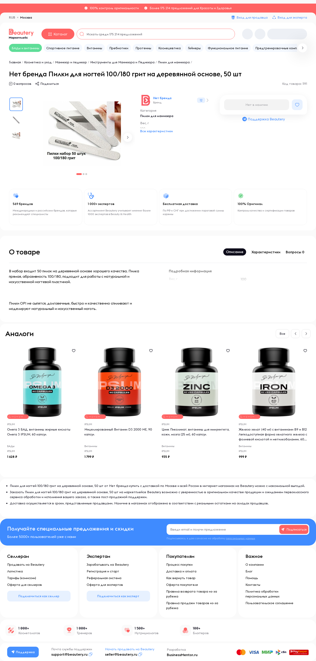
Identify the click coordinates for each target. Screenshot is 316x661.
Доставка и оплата (181, 571)
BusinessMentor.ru (182, 654)
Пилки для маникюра (174, 62)
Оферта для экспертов (105, 585)
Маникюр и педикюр (71, 62)
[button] (127, 137)
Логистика (15, 571)
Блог (248, 571)
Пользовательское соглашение (269, 603)
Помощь (251, 578)
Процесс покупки (179, 565)
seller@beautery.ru (121, 654)
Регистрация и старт (103, 571)
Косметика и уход (38, 62)
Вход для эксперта (292, 17)
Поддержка (23, 652)
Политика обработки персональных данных (262, 593)
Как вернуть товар (181, 578)
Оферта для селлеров (24, 585)
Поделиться (49, 84)
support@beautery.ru (69, 654)
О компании (254, 565)
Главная (15, 62)
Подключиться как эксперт (118, 596)
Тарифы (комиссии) (21, 578)
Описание (234, 251)
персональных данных (240, 538)
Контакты (252, 585)
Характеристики (266, 252)
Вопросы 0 (295, 252)
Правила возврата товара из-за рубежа (191, 593)
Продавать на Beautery (25, 565)
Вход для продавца (252, 17)
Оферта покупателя (182, 585)
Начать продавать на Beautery (129, 649)
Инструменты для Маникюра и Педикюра (122, 62)
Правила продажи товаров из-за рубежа (192, 605)
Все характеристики (156, 131)
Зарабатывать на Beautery (108, 565)
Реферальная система (104, 578)
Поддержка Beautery (263, 119)
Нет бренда (162, 98)
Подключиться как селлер (38, 596)
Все (282, 334)
